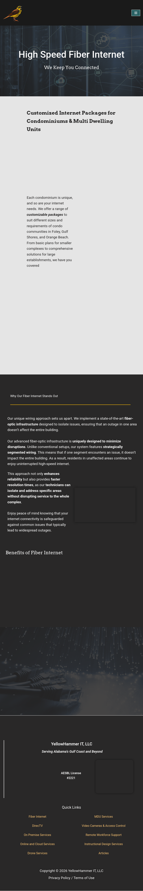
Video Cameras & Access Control (103, 826)
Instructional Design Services (103, 844)
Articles (103, 853)
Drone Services (37, 853)
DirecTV (37, 826)
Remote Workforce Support (104, 835)
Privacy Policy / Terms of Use (71, 878)
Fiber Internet (37, 816)
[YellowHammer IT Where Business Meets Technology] (13, 13)
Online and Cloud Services (37, 844)
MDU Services (103, 816)
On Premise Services (37, 835)
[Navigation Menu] (135, 13)
